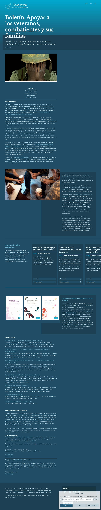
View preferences (92, 505)
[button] (98, 493)
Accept (66, 505)
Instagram (28, 437)
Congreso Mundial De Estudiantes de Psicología (18, 401)
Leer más (36, 279)
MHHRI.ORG (18, 460)
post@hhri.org (9, 454)
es (95, 3)
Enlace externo (38, 282)
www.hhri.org (8, 456)
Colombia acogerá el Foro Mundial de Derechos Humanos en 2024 (23, 340)
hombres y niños (71, 313)
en (91, 3)
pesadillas (17, 146)
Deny (79, 505)
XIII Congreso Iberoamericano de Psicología (17, 385)
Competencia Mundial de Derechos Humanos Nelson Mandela (22, 375)
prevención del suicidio (21, 157)
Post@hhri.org (9, 474)
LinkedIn (33, 441)
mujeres (88, 311)
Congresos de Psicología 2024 (13, 394)
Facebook (20, 437)
